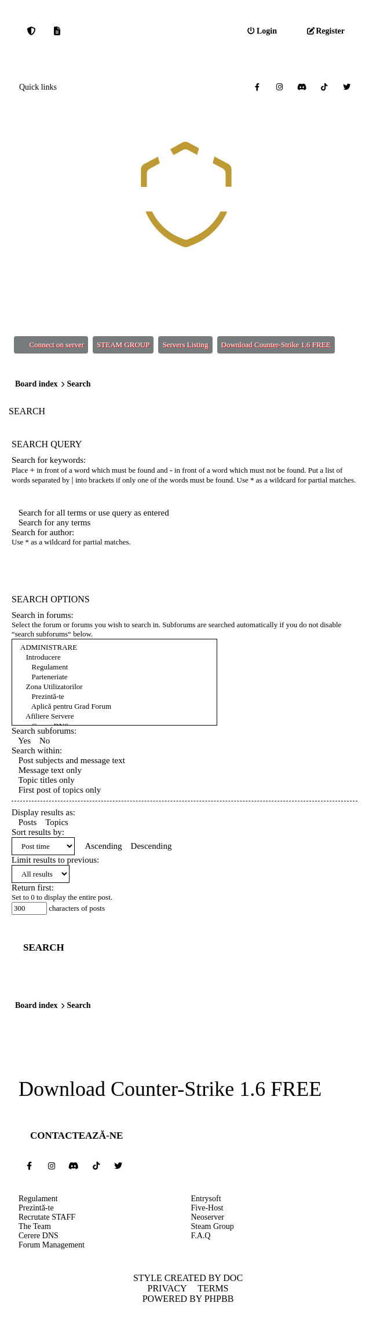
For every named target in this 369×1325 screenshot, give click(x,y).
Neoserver (208, 1217)
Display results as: (43, 812)
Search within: (37, 750)
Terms (213, 1288)
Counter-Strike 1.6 (188, 1089)
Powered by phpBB (188, 1299)
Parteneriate (114, 677)
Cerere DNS (39, 1235)
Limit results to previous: (55, 859)
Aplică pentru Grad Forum (114, 707)
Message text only (47, 770)
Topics (53, 822)
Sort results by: (38, 832)
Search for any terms (51, 522)
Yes (21, 740)
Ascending (100, 846)
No (41, 740)
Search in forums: (43, 615)
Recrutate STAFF (47, 1217)
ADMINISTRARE (114, 648)
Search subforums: (44, 730)
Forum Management (52, 1245)
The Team (35, 1226)
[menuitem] (262, 31)
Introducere (114, 657)
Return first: (33, 887)
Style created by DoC (188, 1278)
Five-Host (207, 1207)
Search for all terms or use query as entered (90, 512)
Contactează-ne (76, 1135)
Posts (24, 822)
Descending (148, 846)
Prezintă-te (114, 697)
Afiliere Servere (114, 717)
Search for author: (43, 532)
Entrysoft (206, 1198)
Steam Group (212, 1226)
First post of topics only (56, 789)
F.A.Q (201, 1235)
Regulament (114, 667)
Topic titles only (43, 780)
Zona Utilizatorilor (114, 687)
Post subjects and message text (68, 760)
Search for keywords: (49, 460)
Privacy (167, 1288)
